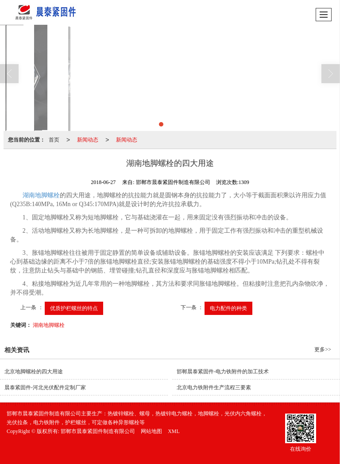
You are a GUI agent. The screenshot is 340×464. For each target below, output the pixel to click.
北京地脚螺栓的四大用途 (33, 371)
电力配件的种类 (228, 308)
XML (174, 431)
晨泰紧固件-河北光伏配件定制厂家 (45, 387)
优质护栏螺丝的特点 (74, 308)
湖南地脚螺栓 (41, 195)
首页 (54, 140)
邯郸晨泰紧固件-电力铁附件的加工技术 (223, 371)
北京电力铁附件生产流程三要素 (214, 387)
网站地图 (151, 431)
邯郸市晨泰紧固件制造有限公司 (98, 431)
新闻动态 (87, 140)
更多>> (322, 349)
